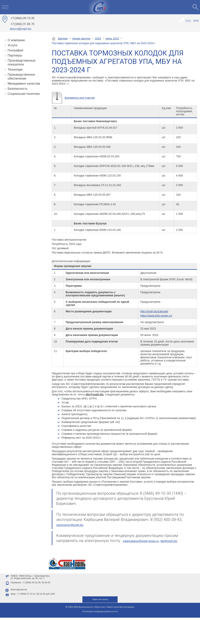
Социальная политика (24, 93)
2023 (98, 38)
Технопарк (15, 69)
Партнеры (15, 55)
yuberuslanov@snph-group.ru (141, 541)
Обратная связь (100, 601)
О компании (16, 40)
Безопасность (18, 88)
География (15, 50)
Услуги (12, 45)
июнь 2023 (112, 38)
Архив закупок (81, 38)
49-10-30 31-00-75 (22, 21)
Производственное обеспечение (21, 76)
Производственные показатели (21, 62)
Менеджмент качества (24, 83)
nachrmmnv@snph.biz (70, 525)
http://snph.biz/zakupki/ (154, 311)
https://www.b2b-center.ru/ (156, 315)
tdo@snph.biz (169, 541)
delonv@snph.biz (20, 29)
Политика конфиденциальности (100, 614)
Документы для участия (79, 97)
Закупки (63, 38)
